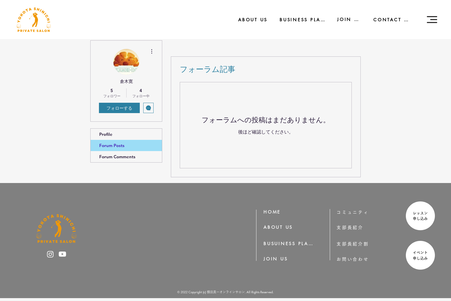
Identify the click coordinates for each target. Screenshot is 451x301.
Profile (105, 134)
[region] (420, 216)
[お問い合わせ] (362, 259)
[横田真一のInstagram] (50, 254)
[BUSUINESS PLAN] (288, 243)
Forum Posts (112, 145)
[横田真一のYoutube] (62, 254)
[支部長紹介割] (362, 243)
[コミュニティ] (357, 212)
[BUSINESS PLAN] (298, 19)
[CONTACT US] (388, 19)
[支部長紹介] (358, 227)
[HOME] (274, 211)
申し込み (422, 218)
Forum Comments (117, 156)
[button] (432, 19)
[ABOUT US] (248, 19)
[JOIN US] (345, 19)
